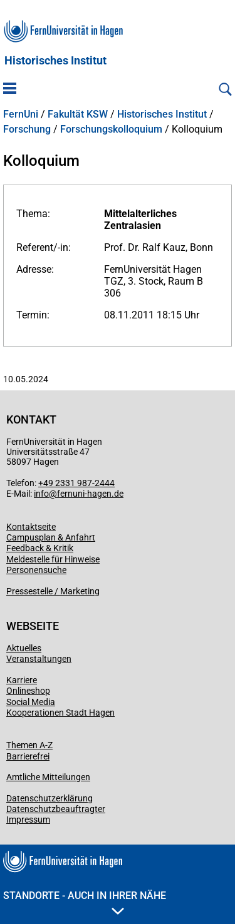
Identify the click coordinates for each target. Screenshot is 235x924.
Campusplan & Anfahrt (50, 537)
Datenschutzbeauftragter (55, 809)
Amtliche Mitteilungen (48, 777)
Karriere (21, 680)
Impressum (28, 820)
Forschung (27, 129)
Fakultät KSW (78, 114)
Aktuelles (23, 648)
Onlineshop (28, 691)
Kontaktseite (31, 527)
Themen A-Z (29, 745)
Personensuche (36, 570)
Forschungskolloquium (111, 129)
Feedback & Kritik (39, 548)
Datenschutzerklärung (49, 798)
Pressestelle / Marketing (53, 591)
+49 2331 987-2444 (76, 483)
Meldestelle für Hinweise (53, 559)
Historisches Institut (55, 60)
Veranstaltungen (38, 659)
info (41, 494)
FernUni (20, 114)
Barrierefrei (28, 756)
